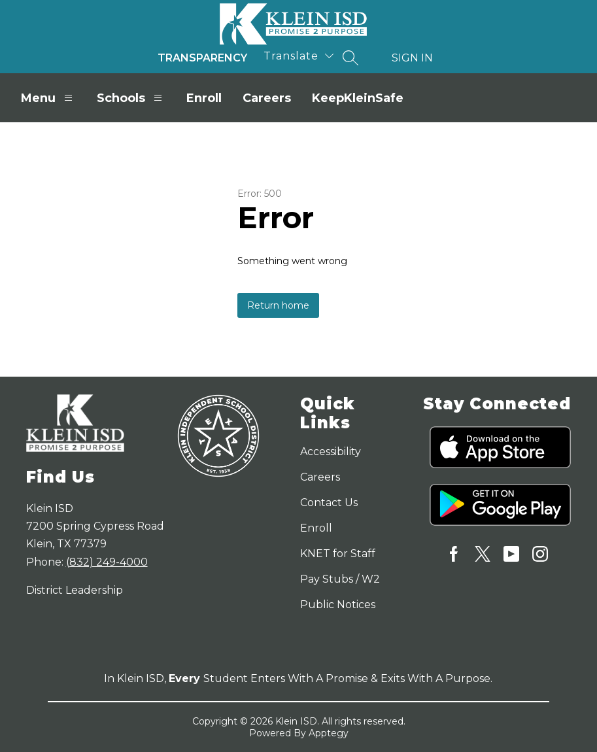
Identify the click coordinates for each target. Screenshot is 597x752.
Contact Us (329, 502)
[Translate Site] (298, 56)
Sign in (412, 58)
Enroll (204, 98)
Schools (131, 97)
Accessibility (330, 451)
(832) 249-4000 (107, 562)
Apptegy (329, 733)
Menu (48, 97)
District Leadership (74, 590)
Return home (278, 305)
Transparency (202, 58)
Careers (267, 98)
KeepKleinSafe (357, 98)
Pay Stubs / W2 (340, 579)
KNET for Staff (337, 553)
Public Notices (337, 604)
